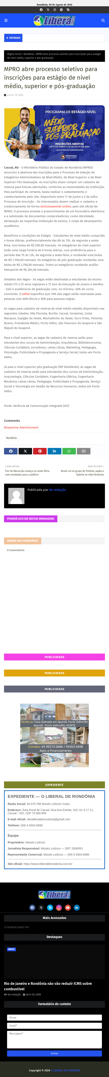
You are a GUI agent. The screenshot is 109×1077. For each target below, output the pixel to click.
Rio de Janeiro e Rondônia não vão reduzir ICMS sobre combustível (48, 986)
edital (25, 294)
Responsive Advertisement (21, 427)
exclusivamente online (55, 206)
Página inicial (14, 54)
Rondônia (29, 54)
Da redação (57, 490)
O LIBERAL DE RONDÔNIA (65, 1070)
